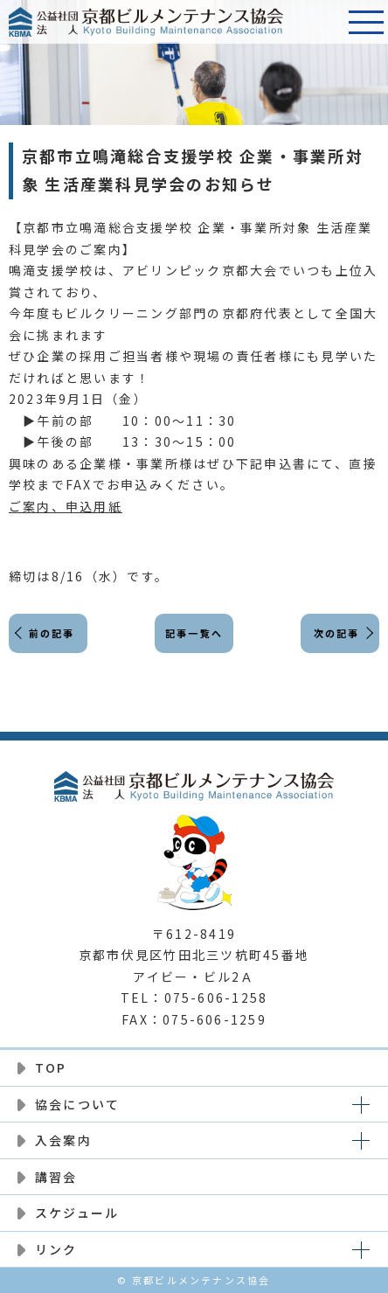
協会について (77, 1104)
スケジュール (77, 1212)
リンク (56, 1249)
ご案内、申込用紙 (65, 506)
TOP (51, 1067)
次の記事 (337, 633)
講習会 (56, 1176)
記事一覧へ (194, 633)
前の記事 (52, 633)
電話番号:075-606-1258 (322, 22)
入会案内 (63, 1140)
